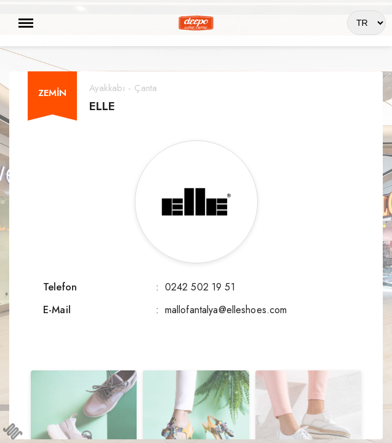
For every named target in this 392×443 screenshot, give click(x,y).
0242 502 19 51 (200, 287)
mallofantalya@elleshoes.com (226, 310)
